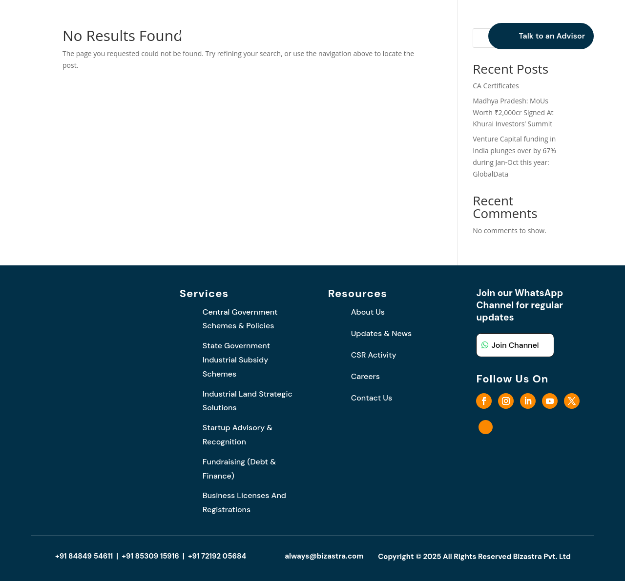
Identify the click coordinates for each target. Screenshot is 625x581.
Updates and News (338, 36)
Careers (409, 36)
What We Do (258, 36)
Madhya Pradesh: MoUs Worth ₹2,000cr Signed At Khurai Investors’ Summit (513, 112)
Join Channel (515, 345)
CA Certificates (496, 85)
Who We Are (201, 36)
